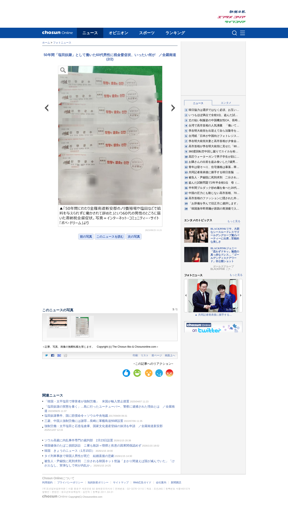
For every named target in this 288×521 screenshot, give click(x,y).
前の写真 (86, 236)
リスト (145, 355)
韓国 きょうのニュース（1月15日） (69, 450)
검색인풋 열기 (234, 33)
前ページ (157, 355)
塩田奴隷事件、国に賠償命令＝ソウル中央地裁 (76, 415)
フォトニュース (62, 42)
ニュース (90, 33)
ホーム (46, 42)
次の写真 (134, 236)
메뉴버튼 (242, 33)
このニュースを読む (110, 236)
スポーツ (147, 33)
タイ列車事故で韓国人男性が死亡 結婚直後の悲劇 (79, 456)
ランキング (175, 33)
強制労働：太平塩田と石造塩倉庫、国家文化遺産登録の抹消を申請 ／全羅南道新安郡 (103, 426)
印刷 (135, 355)
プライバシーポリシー (70, 482)
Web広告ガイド (142, 482)
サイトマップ (121, 482)
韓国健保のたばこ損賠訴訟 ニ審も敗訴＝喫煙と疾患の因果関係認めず (92, 445)
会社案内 (161, 482)
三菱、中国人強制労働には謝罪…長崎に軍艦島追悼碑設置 (83, 421)
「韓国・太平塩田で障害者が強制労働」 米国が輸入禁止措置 (86, 401)
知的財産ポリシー (98, 482)
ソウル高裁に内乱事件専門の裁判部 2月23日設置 (78, 440)
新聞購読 (176, 482)
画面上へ (170, 355)
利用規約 (47, 482)
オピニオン (118, 33)
